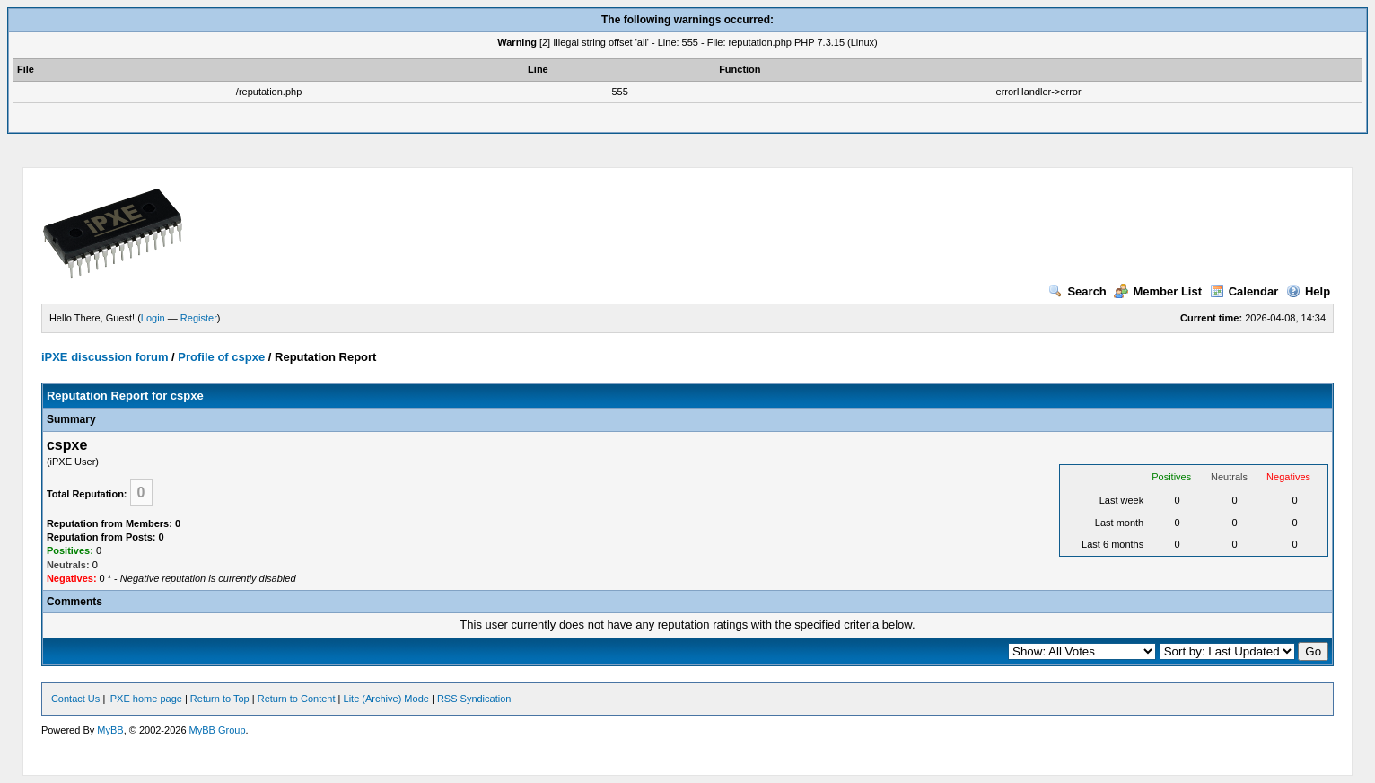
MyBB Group (217, 730)
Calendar (1244, 291)
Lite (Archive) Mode (386, 698)
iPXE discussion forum (105, 357)
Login (153, 317)
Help (1308, 291)
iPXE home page (145, 698)
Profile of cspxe (221, 357)
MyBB (110, 730)
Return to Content (297, 698)
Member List (1158, 291)
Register (198, 317)
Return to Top (220, 698)
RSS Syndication (474, 698)
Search (1077, 291)
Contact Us (75, 698)
